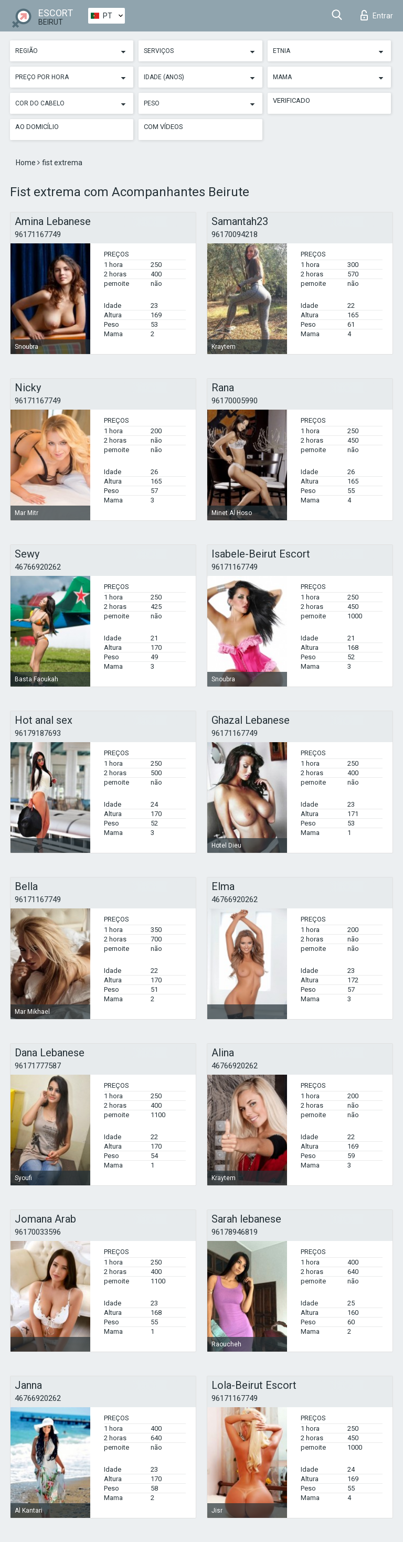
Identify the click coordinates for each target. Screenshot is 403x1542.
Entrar (376, 15)
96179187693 (38, 733)
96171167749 (38, 234)
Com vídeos (163, 127)
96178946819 (234, 1232)
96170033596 (38, 1232)
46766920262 (38, 567)
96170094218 (234, 234)
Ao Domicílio (37, 127)
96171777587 (38, 1065)
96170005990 (234, 400)
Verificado (291, 100)
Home (26, 162)
